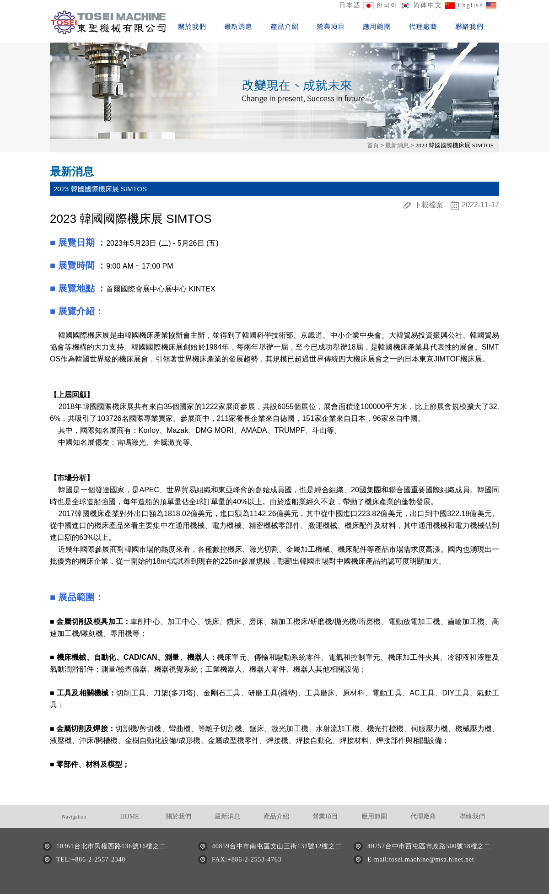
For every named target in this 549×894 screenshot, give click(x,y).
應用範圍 (374, 816)
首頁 (373, 145)
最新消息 (397, 145)
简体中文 (427, 5)
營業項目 (325, 816)
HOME (129, 816)
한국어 (387, 5)
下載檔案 (428, 205)
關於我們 (178, 816)
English (471, 5)
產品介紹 (276, 816)
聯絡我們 (472, 816)
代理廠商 (423, 816)
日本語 (350, 5)
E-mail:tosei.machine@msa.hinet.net (420, 859)
